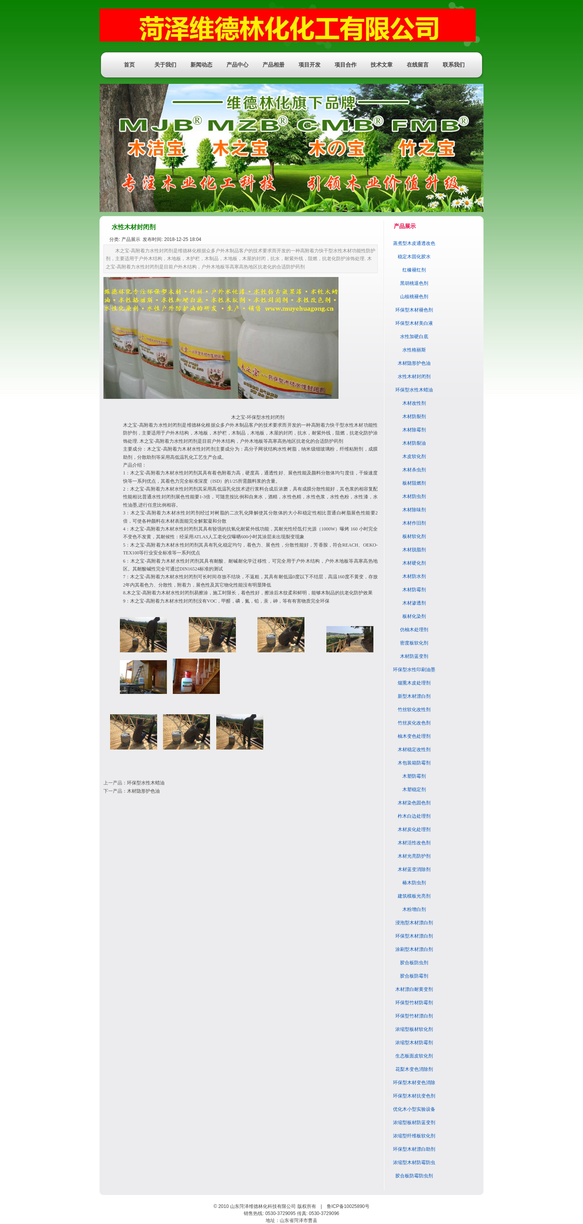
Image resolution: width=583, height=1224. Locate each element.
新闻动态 (201, 65)
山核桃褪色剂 (414, 296)
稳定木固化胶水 (414, 256)
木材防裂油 (414, 443)
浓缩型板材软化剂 (414, 1029)
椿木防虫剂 (414, 882)
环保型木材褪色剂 (414, 310)
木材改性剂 (414, 403)
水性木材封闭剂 (414, 376)
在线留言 (418, 65)
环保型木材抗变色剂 (414, 1096)
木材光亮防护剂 (414, 856)
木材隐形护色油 (143, 791)
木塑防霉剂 (414, 776)
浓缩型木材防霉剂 (414, 1042)
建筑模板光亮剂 (414, 896)
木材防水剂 (414, 576)
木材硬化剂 (414, 563)
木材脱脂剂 (414, 549)
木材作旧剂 (414, 523)
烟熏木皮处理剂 (414, 683)
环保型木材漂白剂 (414, 936)
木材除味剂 (414, 509)
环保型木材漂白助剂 (414, 1149)
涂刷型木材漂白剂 (414, 949)
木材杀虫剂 (414, 470)
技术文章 (382, 65)
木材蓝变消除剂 (414, 869)
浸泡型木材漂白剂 (414, 922)
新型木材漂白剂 (414, 696)
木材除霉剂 (414, 430)
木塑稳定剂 (414, 789)
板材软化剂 (414, 536)
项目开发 (309, 65)
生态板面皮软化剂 (414, 1056)
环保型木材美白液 (414, 323)
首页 (129, 65)
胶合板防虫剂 (414, 962)
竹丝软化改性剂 (414, 709)
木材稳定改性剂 (414, 749)
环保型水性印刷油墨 (414, 669)
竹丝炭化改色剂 (414, 723)
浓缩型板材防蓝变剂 (414, 1122)
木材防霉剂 (414, 589)
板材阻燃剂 (414, 483)
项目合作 (346, 65)
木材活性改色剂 (414, 843)
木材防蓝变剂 (414, 656)
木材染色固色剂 (414, 803)
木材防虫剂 (414, 496)
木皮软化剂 (414, 456)
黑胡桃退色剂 (414, 283)
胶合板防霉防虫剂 (414, 1176)
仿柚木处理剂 (414, 629)
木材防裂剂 (414, 416)
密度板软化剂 (414, 643)
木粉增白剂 (414, 909)
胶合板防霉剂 (414, 976)
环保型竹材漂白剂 (414, 1016)
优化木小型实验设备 (414, 1109)
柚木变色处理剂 (414, 736)
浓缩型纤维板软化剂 (414, 1136)
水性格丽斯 (414, 350)
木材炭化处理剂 (414, 829)
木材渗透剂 (414, 603)
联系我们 (454, 65)
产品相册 (273, 65)
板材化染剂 (414, 616)
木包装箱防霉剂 (414, 763)
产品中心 (237, 65)
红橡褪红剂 (414, 270)
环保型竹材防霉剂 (414, 1002)
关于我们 (165, 65)
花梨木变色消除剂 (414, 1069)
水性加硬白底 (414, 336)
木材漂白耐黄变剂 (414, 989)
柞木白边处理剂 (414, 816)
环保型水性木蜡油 (146, 783)
